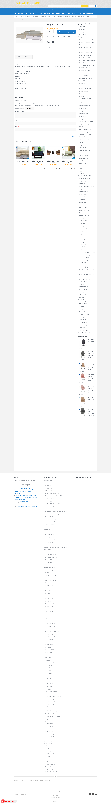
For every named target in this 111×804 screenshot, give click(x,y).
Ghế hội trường (82, 199)
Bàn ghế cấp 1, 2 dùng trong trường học (53, 713)
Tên (16, 120)
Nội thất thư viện (82, 294)
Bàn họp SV (81, 96)
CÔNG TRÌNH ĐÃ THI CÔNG (86, 13)
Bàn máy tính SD (82, 116)
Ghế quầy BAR (82, 161)
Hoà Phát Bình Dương (27, 3)
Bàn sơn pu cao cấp (25, 16)
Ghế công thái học (83, 139)
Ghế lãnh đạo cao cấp (84, 150)
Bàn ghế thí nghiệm (83, 289)
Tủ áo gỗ (83, 242)
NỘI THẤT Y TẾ (72, 13)
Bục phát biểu (82, 197)
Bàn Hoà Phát (43, 16)
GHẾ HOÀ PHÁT (30, 10)
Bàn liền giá (83, 220)
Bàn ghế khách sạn (83, 191)
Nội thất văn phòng (83, 132)
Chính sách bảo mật (55, 791)
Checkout (55, 789)
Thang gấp (83, 239)
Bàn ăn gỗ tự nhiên (83, 178)
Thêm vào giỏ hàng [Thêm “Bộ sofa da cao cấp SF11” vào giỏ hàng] (40, 168)
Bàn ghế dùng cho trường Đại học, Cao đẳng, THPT (56, 719)
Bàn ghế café (82, 189)
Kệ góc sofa (81, 34)
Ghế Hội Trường (84, 255)
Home (15, 20)
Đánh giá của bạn (20, 108)
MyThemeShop (22, 794)
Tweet (48, 40)
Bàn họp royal (82, 93)
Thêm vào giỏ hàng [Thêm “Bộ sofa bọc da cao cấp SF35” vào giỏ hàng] (55, 168)
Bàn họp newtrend (83, 91)
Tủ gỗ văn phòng (76, 16)
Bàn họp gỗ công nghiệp (84, 88)
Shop (55, 799)
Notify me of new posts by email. (25, 132)
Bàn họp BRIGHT (83, 86)
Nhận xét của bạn (20, 111)
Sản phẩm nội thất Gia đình (85, 134)
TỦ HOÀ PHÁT (41, 10)
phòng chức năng (83, 297)
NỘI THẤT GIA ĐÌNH (88, 10)
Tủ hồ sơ (81, 317)
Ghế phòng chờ (82, 205)
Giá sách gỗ (83, 228)
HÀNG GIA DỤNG (30, 13)
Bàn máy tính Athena (83, 105)
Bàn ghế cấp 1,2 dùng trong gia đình (87, 274)
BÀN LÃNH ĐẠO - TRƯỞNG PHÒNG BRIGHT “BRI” (55, 511)
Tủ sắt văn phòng (85, 16)
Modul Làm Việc (82, 75)
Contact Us (84, 1)
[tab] (18, 57)
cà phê (80, 126)
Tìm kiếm (85, 5)
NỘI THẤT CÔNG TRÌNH (43, 13)
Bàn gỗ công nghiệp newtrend (86, 52)
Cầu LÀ (82, 223)
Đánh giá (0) (27, 57)
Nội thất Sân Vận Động (84, 129)
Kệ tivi (82, 234)
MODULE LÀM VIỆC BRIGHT (85, 78)
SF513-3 (68, 36)
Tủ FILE (80, 309)
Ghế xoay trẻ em (82, 163)
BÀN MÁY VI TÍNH (68, 10)
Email (17, 126)
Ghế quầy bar (82, 207)
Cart (93, 6)
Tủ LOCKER (81, 319)
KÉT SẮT (77, 10)
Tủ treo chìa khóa (83, 330)
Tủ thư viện (81, 327)
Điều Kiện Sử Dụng (93, 1)
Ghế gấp (81, 145)
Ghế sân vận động (83, 210)
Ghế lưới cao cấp (83, 153)
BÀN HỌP (80, 80)
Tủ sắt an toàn (82, 322)
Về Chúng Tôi (77, 1)
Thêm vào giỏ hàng (67, 32)
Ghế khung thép (51, 16)
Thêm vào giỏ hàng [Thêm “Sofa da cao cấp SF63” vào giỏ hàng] (25, 168)
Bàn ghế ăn (81, 183)
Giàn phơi (83, 231)
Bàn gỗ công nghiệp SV (84, 55)
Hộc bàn (81, 168)
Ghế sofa (81, 32)
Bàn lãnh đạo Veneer (84, 70)
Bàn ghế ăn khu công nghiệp (63, 16)
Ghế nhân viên (82, 155)
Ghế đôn (81, 142)
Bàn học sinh (84, 218)
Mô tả (19, 57)
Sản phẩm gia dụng (83, 260)
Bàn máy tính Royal (83, 113)
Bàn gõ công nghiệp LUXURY (85, 50)
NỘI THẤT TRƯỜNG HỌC (59, 13)
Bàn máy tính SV (82, 119)
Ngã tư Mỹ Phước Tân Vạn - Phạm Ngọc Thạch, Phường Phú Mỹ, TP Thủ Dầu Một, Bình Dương (25, 498)
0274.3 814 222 (24, 502)
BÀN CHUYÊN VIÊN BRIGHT (86, 65)
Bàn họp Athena (82, 83)
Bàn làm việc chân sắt (84, 57)
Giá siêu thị (81, 212)
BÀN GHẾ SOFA (19, 13)
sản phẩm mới (81, 301)
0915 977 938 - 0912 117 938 (26, 504)
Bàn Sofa (81, 29)
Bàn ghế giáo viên (83, 284)
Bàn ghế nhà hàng (83, 124)
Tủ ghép (81, 311)
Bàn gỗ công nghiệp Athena (85, 39)
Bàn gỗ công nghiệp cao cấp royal (86, 42)
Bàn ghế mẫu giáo (83, 286)
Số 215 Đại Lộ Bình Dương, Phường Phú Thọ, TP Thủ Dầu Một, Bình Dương (24, 491)
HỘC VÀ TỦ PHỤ (82, 166)
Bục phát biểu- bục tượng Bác (87, 252)
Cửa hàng (55, 795)
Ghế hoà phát (35, 16)
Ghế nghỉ (83, 226)
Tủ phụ (80, 171)
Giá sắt (80, 306)
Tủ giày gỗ (83, 244)
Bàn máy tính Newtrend (84, 111)
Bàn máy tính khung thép (84, 108)
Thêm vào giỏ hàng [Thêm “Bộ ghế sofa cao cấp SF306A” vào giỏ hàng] (71, 168)
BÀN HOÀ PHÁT (19, 10)
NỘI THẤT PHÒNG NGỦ (84, 265)
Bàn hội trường (82, 194)
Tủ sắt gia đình (82, 262)
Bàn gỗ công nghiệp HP (84, 47)
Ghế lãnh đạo (82, 147)
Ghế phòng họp (82, 158)
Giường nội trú (82, 292)
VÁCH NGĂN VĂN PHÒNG (54, 10)
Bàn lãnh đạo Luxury (83, 67)
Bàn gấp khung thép (83, 181)
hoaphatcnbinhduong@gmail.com (27, 506)
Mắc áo (82, 236)
